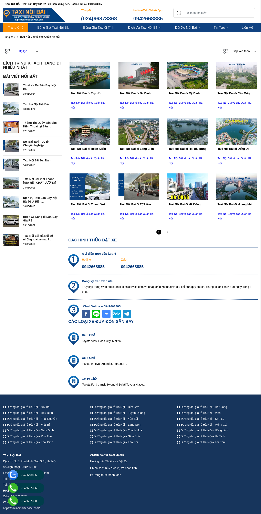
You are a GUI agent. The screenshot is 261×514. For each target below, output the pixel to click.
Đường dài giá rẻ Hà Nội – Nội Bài (26, 407)
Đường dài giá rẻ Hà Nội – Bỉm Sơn (114, 407)
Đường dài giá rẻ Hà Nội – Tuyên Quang (117, 412)
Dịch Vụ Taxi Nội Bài (144, 27)
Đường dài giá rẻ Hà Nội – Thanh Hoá (116, 430)
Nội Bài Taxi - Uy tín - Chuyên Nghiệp (37, 143)
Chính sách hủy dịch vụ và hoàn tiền (113, 468)
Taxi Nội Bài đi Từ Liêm (135, 204)
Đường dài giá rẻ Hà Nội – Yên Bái (114, 418)
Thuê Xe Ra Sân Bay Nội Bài (39, 87)
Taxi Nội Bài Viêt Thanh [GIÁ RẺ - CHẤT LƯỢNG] (39, 180)
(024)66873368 (99, 18)
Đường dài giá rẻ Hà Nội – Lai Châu (201, 442)
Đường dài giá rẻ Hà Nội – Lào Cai (114, 442)
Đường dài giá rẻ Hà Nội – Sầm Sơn (115, 436)
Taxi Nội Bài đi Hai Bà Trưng (188, 148)
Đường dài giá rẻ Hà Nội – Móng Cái (202, 424)
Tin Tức (221, 27)
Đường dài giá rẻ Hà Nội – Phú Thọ (27, 436)
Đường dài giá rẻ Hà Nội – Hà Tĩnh (201, 436)
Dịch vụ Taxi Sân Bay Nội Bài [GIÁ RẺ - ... (40, 199)
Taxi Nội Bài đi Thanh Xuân (89, 204)
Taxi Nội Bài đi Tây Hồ (85, 93)
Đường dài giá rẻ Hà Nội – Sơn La (200, 418)
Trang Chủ (15, 27)
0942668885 (148, 18)
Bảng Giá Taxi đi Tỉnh (98, 27)
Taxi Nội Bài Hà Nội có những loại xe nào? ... (38, 237)
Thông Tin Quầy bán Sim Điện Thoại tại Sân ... (40, 124)
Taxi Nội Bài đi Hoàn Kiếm (88, 148)
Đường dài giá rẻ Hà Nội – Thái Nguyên (30, 418)
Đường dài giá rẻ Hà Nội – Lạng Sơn (115, 424)
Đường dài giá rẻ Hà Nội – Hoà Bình (28, 412)
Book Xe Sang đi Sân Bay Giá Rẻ (40, 218)
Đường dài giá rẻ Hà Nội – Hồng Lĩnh (202, 430)
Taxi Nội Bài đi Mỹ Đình (184, 93)
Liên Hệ (247, 27)
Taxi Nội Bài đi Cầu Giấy (234, 93)
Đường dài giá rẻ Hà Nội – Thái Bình (28, 442)
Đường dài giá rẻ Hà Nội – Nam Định (28, 430)
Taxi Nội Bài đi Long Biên (137, 148)
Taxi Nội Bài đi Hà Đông (184, 204)
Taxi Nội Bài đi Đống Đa (233, 148)
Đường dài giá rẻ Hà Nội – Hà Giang (202, 407)
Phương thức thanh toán (105, 475)
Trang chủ (9, 36)
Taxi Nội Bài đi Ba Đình (135, 93)
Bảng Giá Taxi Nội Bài (53, 27)
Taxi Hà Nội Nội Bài (36, 104)
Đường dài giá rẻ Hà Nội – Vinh (199, 412)
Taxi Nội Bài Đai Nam (37, 160)
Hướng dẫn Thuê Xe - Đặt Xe (108, 461)
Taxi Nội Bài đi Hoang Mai (235, 204)
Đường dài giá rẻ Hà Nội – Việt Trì (26, 424)
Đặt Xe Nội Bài (187, 27)
